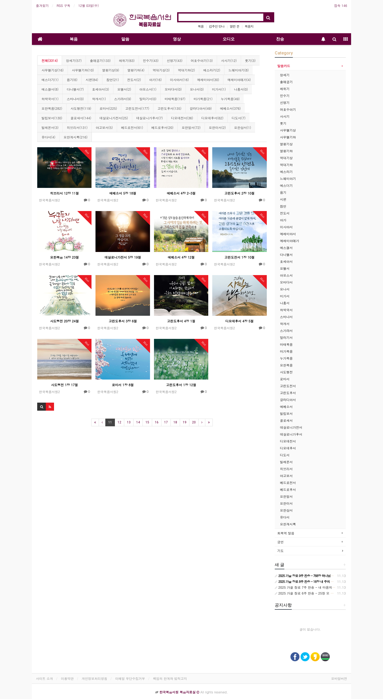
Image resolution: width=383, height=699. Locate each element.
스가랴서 (286, 330)
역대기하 (286, 164)
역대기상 (286, 157)
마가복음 (286, 351)
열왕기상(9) (110, 70)
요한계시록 (288, 524)
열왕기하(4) (135, 70)
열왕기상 (286, 144)
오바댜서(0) (173, 89)
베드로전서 (288, 482)
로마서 (285, 379)
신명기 (285, 102)
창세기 (285, 75)
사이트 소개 (44, 678)
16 (157, 422)
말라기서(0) (147, 98)
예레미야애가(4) (239, 79)
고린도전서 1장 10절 (239, 257)
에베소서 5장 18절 (122, 193)
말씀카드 (283, 66)
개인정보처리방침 (94, 678)
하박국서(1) (50, 98)
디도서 (285, 455)
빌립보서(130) (51, 118)
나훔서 (285, 303)
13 (129, 422)
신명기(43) (174, 60)
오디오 (229, 39)
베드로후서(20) (162, 127)
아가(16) (155, 79)
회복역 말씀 (285, 533)
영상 (177, 39)
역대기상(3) (161, 70)
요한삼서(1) (242, 127)
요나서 (285, 289)
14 (138, 422)
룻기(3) (250, 60)
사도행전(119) (80, 108)
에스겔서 (286, 247)
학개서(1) (99, 98)
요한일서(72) (191, 127)
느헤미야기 (288, 178)
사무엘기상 (288, 130)
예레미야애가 (289, 240)
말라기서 (286, 337)
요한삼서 (286, 510)
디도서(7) (238, 118)
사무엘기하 (288, 137)
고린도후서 (288, 392)
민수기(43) (151, 60)
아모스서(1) (147, 89)
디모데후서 (288, 448)
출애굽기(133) (100, 60)
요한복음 (286, 365)
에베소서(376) (230, 108)
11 (110, 422)
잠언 (283, 206)
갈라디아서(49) (201, 108)
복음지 (249, 26)
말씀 (125, 39)
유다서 (285, 517)
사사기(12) (229, 60)
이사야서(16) (179, 79)
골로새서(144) (80, 118)
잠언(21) (112, 79)
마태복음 (286, 344)
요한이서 (286, 503)
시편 (283, 199)
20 (194, 422)
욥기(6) (72, 79)
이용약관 (67, 678)
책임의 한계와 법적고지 (170, 678)
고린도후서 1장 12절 (181, 384)
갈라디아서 (288, 399)
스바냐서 (286, 316)
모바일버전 (339, 678)
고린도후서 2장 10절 (239, 193)
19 (184, 422)
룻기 (283, 123)
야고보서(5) (104, 127)
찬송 (280, 39)
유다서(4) (48, 137)
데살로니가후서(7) (149, 118)
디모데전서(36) (182, 118)
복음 (201, 26)
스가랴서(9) (122, 98)
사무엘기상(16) (52, 70)
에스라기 (286, 171)
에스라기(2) (211, 70)
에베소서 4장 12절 (181, 257)
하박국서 (286, 310)
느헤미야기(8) (238, 70)
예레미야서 (288, 233)
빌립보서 (286, 413)
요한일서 (286, 496)
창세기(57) (74, 60)
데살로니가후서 (291, 434)
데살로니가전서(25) (113, 118)
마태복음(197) (175, 98)
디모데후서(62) (212, 118)
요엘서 (285, 268)
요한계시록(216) (76, 137)
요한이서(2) (217, 127)
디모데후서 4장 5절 (239, 321)
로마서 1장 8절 (123, 384)
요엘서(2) (124, 89)
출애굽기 (286, 81)
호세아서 (286, 261)
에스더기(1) (50, 79)
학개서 (285, 323)
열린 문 (234, 26)
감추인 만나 (216, 26)
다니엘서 (286, 254)
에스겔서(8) (50, 89)
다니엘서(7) (75, 89)
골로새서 (286, 420)
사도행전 (286, 372)
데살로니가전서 (291, 427)
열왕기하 (286, 151)
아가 (283, 220)
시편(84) (92, 79)
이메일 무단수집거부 (130, 678)
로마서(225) (108, 108)
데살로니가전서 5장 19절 (123, 257)
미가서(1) (219, 89)
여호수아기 (288, 109)
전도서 (285, 213)
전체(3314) (49, 60)
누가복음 (286, 358)
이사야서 (286, 227)
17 (166, 422)
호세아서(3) (100, 89)
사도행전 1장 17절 (64, 384)
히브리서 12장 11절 (64, 193)
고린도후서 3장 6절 (123, 321)
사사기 (285, 116)
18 (175, 422)
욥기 (283, 192)
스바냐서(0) (75, 98)
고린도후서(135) (169, 108)
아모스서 (286, 275)
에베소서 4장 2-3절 (181, 193)
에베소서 (286, 406)
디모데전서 (288, 441)
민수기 (285, 95)
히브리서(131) (77, 127)
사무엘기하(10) (83, 70)
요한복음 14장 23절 (64, 257)
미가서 (285, 296)
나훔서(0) (241, 89)
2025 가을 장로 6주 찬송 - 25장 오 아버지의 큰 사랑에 (316, 593)
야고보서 (286, 475)
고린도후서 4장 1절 (181, 321)
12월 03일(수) (88, 5)
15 (147, 422)
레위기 (285, 88)
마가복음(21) (203, 98)
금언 (280, 542)
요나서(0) (197, 89)
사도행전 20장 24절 (64, 321)
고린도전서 (288, 386)
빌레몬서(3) (50, 127)
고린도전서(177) (137, 108)
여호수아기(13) (202, 60)
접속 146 (340, 5)
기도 (280, 550)
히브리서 (286, 468)
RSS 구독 (63, 5)
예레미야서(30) (208, 79)
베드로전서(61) (132, 127)
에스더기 (286, 185)
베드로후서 (288, 489)
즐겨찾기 (42, 5)
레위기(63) (127, 60)
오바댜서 (286, 282)
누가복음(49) (230, 98)
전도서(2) (134, 79)
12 (119, 422)
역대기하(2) (186, 70)
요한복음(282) (51, 108)
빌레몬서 (286, 462)
